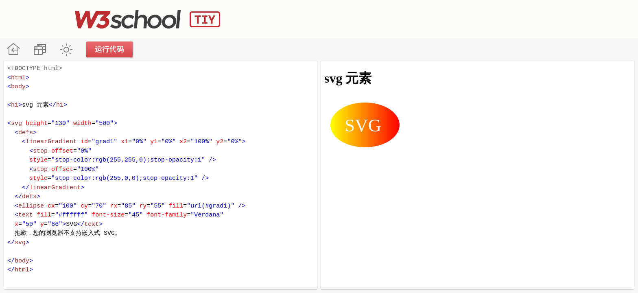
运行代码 (109, 49)
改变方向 (39, 49)
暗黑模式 (66, 49)
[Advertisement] (415, 18)
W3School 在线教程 (13, 49)
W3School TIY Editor (147, 19)
